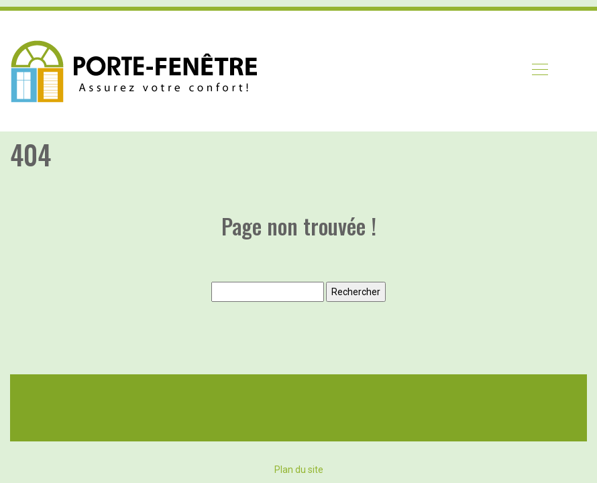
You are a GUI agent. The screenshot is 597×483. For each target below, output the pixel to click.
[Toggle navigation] (539, 71)
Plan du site (298, 469)
